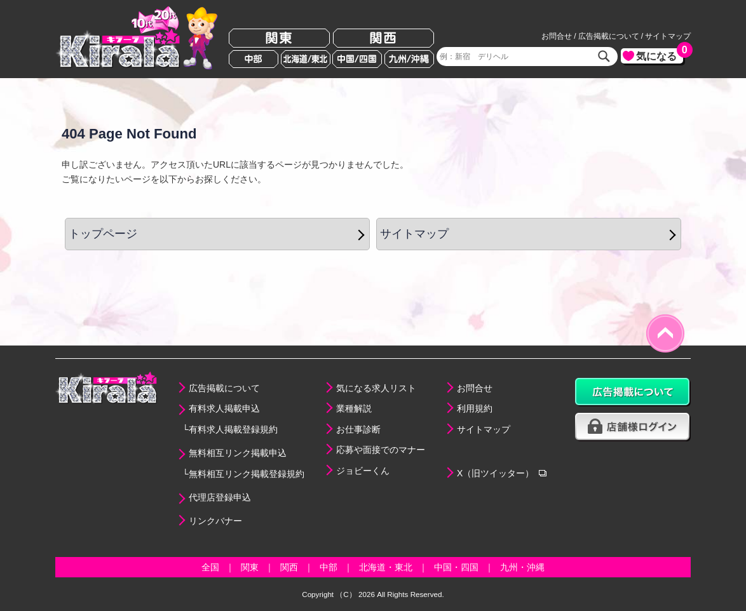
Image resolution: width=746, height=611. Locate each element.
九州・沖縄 (522, 567)
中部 (253, 59)
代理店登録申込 (220, 497)
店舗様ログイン (633, 427)
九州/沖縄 (409, 59)
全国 (210, 567)
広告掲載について (608, 36)
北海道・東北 (385, 567)
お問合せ (556, 36)
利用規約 (474, 408)
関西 (383, 38)
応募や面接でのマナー (380, 450)
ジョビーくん (363, 471)
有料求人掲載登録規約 (233, 429)
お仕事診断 (358, 429)
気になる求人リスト (376, 388)
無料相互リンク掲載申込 (238, 453)
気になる (659, 55)
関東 (279, 38)
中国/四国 (357, 59)
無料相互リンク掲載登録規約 (246, 474)
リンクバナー (215, 521)
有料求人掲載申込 (224, 408)
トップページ (103, 233)
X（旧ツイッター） (495, 473)
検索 (604, 56)
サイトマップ (668, 36)
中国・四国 (456, 567)
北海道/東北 (305, 59)
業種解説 (354, 408)
